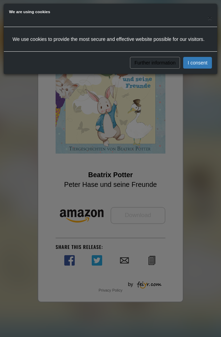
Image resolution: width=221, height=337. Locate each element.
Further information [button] (154, 63)
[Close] (210, 17)
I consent (197, 63)
